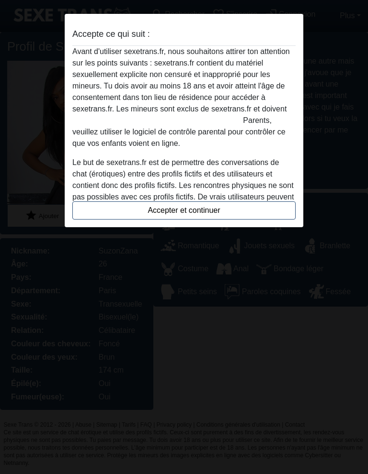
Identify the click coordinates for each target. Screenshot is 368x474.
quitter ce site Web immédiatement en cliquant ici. (156, 120)
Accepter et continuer (184, 210)
